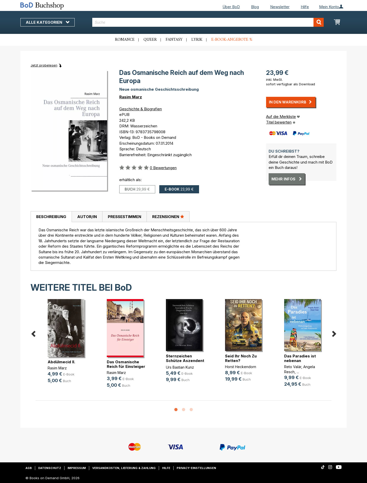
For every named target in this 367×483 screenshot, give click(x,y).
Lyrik (196, 39)
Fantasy (174, 39)
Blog (255, 6)
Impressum (77, 468)
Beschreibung (51, 216)
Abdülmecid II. (61, 361)
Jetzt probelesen (44, 65)
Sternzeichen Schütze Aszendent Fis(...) (185, 361)
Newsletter (280, 6)
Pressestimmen (124, 216)
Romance (125, 39)
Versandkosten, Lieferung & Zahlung (124, 468)
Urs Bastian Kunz (180, 367)
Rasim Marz (130, 97)
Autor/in (87, 216)
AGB (28, 468)
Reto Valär (292, 367)
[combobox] (208, 22)
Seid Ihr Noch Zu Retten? (241, 358)
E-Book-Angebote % (231, 39)
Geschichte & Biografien (140, 108)
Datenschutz (49, 468)
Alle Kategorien (47, 22)
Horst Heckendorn (240, 367)
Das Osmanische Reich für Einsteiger (126, 364)
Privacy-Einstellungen (196, 468)
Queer (150, 39)
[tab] (51, 216)
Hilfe (305, 6)
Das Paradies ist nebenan (300, 358)
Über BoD (231, 6)
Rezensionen (168, 216)
